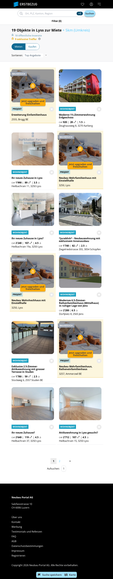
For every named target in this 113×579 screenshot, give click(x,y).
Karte (70, 575)
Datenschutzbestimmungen (27, 546)
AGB (14, 541)
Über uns (17, 517)
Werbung (17, 526)
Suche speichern (49, 575)
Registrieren (18, 555)
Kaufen (32, 46)
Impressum (18, 550)
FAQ (14, 536)
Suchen (89, 13)
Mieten (18, 46)
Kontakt (16, 522)
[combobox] (50, 13)
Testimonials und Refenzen (27, 531)
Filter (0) (56, 21)
